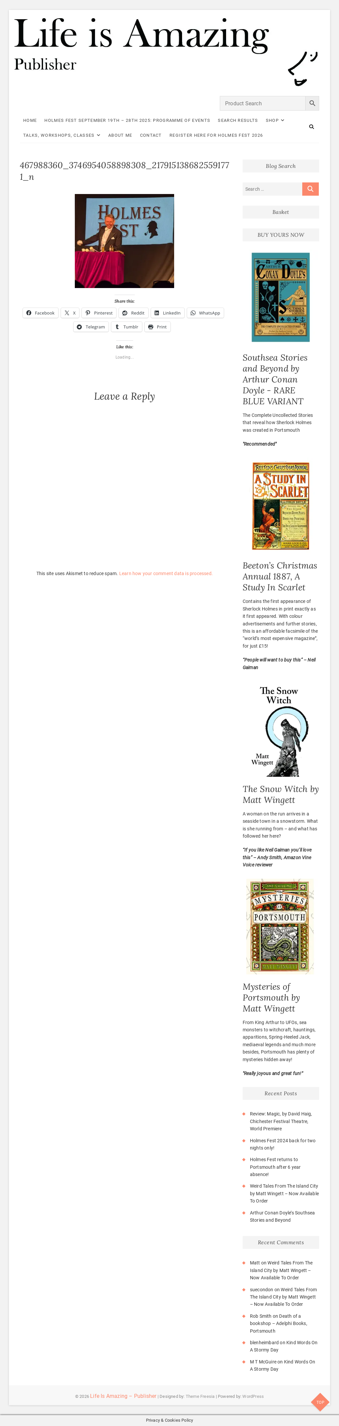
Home (30, 120)
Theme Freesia (200, 1396)
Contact (151, 135)
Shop (272, 120)
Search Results (238, 120)
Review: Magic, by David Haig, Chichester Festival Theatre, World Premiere (281, 1121)
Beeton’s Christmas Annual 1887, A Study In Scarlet (280, 576)
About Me (120, 135)
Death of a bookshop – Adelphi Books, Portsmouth (278, 1323)
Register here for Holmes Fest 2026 (216, 135)
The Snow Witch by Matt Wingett (281, 794)
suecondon (261, 1289)
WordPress (253, 1396)
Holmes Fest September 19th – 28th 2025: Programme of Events (127, 120)
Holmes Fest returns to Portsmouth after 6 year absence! (275, 1167)
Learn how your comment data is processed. (166, 573)
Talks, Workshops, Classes (59, 135)
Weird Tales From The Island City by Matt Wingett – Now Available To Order (284, 1193)
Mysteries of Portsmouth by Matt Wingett (271, 997)
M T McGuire (263, 1361)
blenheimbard (264, 1342)
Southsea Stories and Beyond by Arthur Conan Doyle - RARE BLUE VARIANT (275, 379)
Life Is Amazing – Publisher (123, 1396)
